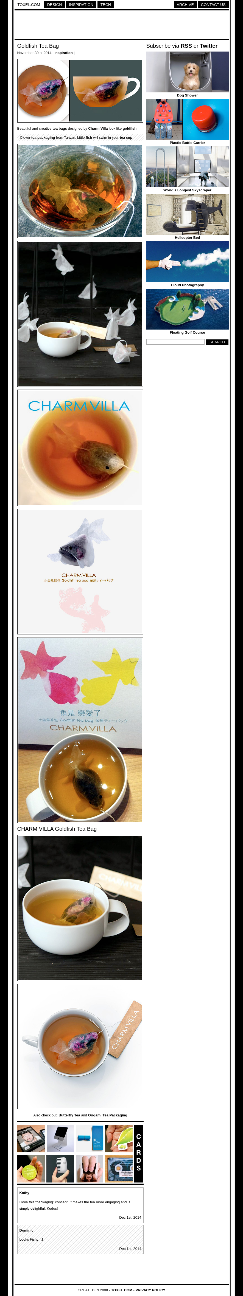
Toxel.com (29, 4)
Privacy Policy (150, 1290)
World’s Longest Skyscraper (187, 190)
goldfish (130, 128)
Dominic (26, 1230)
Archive (185, 4)
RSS (186, 46)
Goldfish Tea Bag (38, 46)
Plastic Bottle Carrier (187, 143)
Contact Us (213, 4)
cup (129, 137)
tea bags (59, 128)
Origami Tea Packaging (107, 1115)
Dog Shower (187, 95)
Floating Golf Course (187, 332)
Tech (105, 4)
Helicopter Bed (187, 238)
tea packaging (43, 137)
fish (89, 137)
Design (54, 4)
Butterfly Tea (69, 1115)
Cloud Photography (187, 285)
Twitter (208, 46)
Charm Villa (98, 128)
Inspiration (81, 4)
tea (122, 137)
